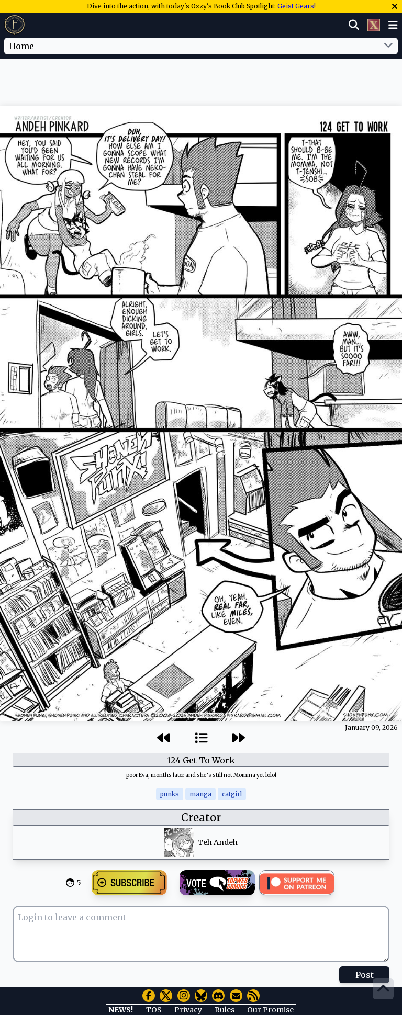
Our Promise (270, 1009)
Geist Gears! (296, 6)
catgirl (232, 794)
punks (169, 794)
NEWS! (120, 1009)
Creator (201, 817)
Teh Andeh (218, 842)
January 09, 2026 (371, 727)
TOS (154, 1009)
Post (364, 974)
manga (200, 794)
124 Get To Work (201, 760)
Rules (224, 1009)
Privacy (188, 1009)
